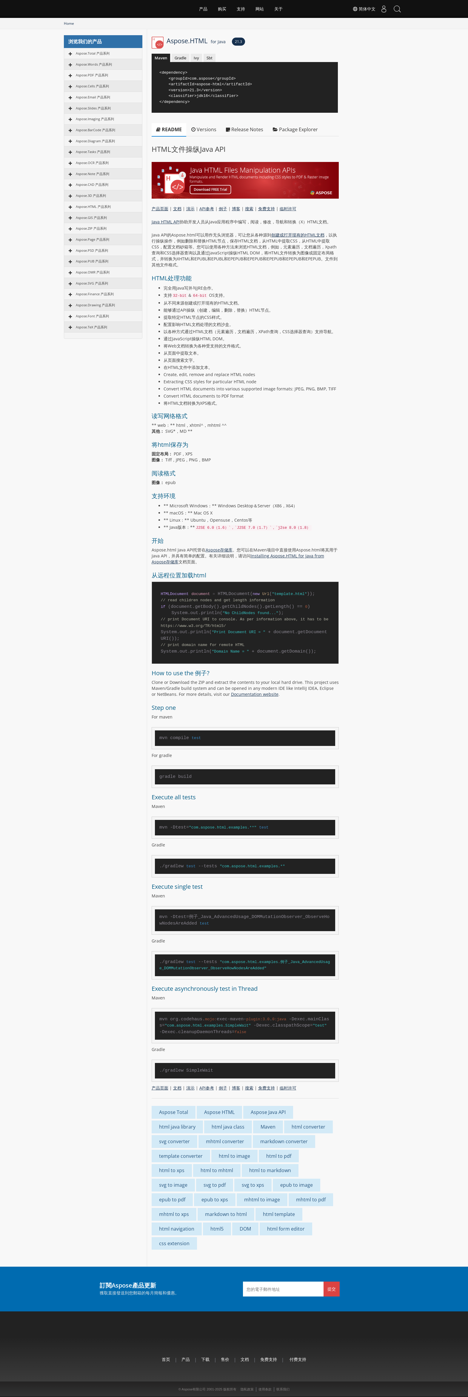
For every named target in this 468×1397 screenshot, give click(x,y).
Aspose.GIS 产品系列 (91, 217)
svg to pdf (215, 1185)
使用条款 (265, 1389)
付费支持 (298, 1359)
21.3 (238, 41)
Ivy (196, 58)
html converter (308, 1127)
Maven (161, 58)
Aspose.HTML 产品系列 (93, 206)
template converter (181, 1156)
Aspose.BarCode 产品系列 (95, 130)
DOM (245, 1229)
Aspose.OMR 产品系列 (93, 272)
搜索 (249, 208)
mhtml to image (262, 1199)
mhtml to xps (174, 1214)
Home (69, 23)
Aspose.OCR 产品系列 (92, 162)
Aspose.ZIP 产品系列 (91, 228)
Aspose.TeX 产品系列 (91, 327)
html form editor (286, 1229)
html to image (234, 1156)
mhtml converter (225, 1141)
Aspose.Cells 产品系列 (92, 86)
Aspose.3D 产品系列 (91, 195)
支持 (241, 9)
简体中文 (361, 9)
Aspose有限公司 (194, 1389)
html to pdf (278, 1156)
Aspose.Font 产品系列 (92, 316)
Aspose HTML (219, 1112)
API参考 (206, 208)
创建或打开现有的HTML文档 (297, 235)
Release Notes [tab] (244, 129)
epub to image (296, 1185)
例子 (223, 208)
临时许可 (288, 208)
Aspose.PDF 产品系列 (92, 75)
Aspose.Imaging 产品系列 (95, 119)
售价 (225, 1359)
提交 (331, 1289)
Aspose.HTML (196, 40)
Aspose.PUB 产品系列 (92, 261)
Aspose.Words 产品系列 (94, 64)
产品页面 (160, 208)
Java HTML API (166, 222)
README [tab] (169, 129)
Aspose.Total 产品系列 (93, 53)
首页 (166, 1359)
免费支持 (266, 208)
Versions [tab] (203, 129)
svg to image (173, 1185)
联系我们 (283, 1389)
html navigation (176, 1229)
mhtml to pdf (311, 1199)
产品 (203, 9)
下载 (205, 1359)
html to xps (171, 1170)
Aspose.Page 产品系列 (92, 239)
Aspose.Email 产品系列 (93, 97)
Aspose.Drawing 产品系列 (95, 305)
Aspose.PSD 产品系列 (92, 250)
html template (279, 1214)
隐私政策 (247, 1389)
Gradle (180, 58)
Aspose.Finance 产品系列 (95, 294)
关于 (278, 9)
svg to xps (253, 1185)
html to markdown (270, 1170)
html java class (228, 1127)
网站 (259, 9)
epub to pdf (172, 1199)
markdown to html (226, 1214)
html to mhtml (217, 1170)
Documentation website (254, 694)
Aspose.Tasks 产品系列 (93, 151)
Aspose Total (173, 1112)
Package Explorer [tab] (295, 129)
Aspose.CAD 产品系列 (92, 184)
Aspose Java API (268, 1112)
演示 (190, 208)
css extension (174, 1243)
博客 (236, 208)
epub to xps (214, 1199)
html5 (217, 1229)
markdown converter (284, 1141)
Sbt (210, 58)
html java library (177, 1127)
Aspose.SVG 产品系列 (92, 283)
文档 (177, 208)
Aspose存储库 (219, 550)
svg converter (174, 1141)
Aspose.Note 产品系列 (92, 173)
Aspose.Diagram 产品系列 (95, 141)
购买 (222, 9)
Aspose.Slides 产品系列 (93, 108)
